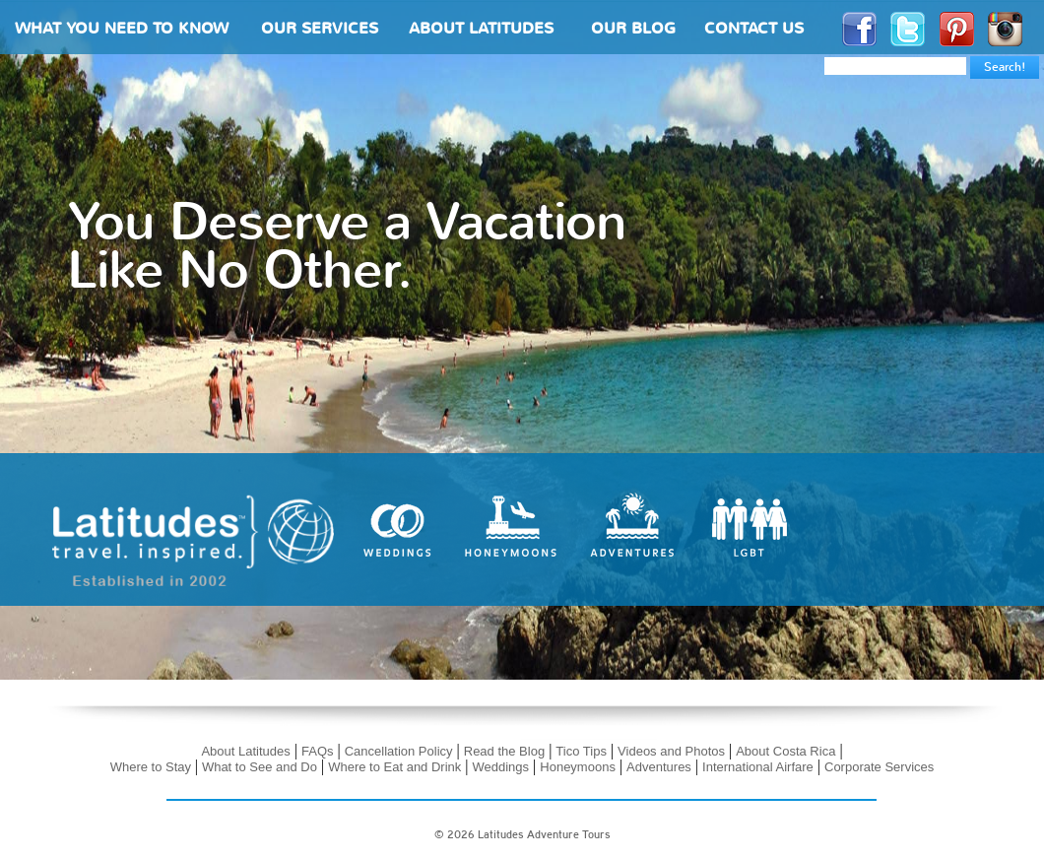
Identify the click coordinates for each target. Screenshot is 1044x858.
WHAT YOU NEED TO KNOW (121, 29)
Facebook (859, 29)
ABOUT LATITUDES (481, 29)
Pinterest (957, 29)
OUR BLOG (633, 29)
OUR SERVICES (319, 29)
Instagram (1005, 29)
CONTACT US (754, 29)
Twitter (907, 29)
